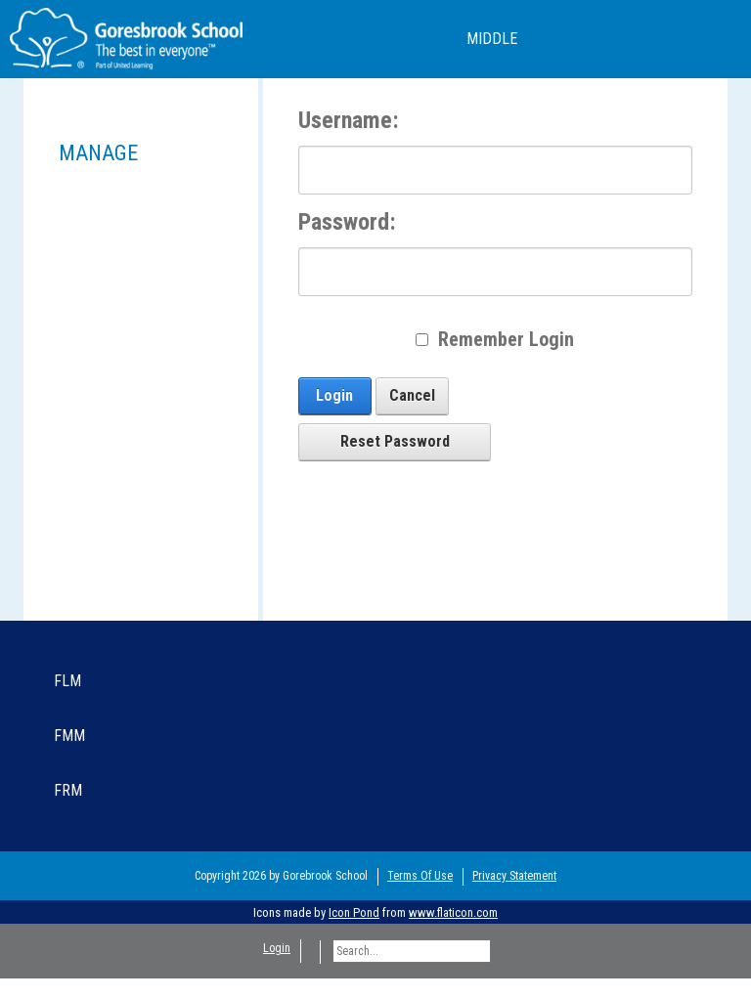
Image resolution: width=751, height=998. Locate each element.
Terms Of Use (420, 876)
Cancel (412, 395)
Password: (347, 222)
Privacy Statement (514, 876)
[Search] (411, 951)
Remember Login (506, 339)
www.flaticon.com (453, 912)
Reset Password (395, 441)
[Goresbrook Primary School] (126, 37)
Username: (348, 120)
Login (334, 395)
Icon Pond (354, 912)
